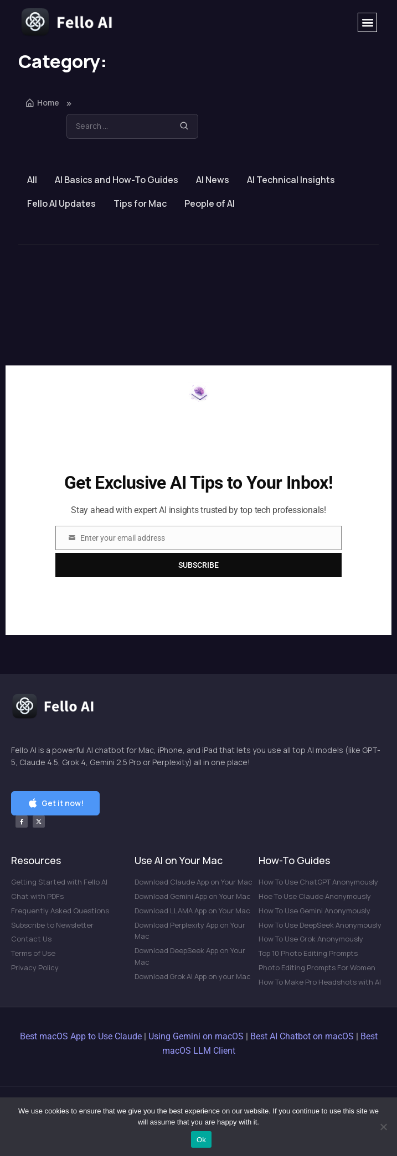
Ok (201, 1140)
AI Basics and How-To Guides (116, 180)
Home (42, 102)
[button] (367, 22)
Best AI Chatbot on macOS (302, 1036)
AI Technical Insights (291, 180)
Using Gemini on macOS (196, 1036)
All (32, 180)
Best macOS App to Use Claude (81, 1036)
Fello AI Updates (61, 203)
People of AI (209, 203)
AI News (212, 180)
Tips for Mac (140, 203)
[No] (383, 1126)
